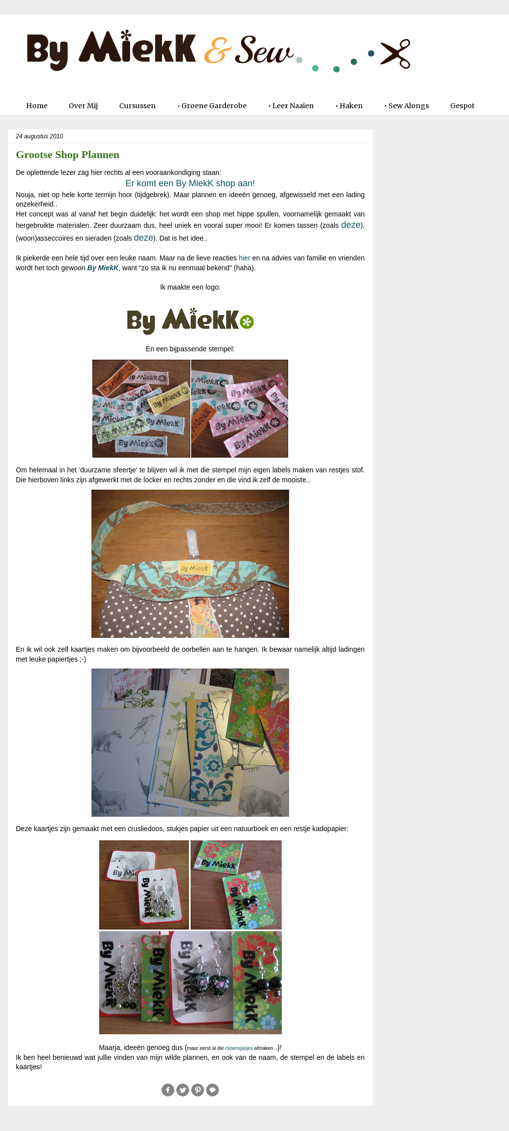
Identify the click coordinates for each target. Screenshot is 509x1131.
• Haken (349, 105)
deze (350, 225)
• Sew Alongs (406, 105)
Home (36, 105)
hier (244, 258)
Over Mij (83, 105)
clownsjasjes (239, 1048)
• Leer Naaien (291, 105)
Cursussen (137, 105)
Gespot (462, 105)
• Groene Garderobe (212, 105)
